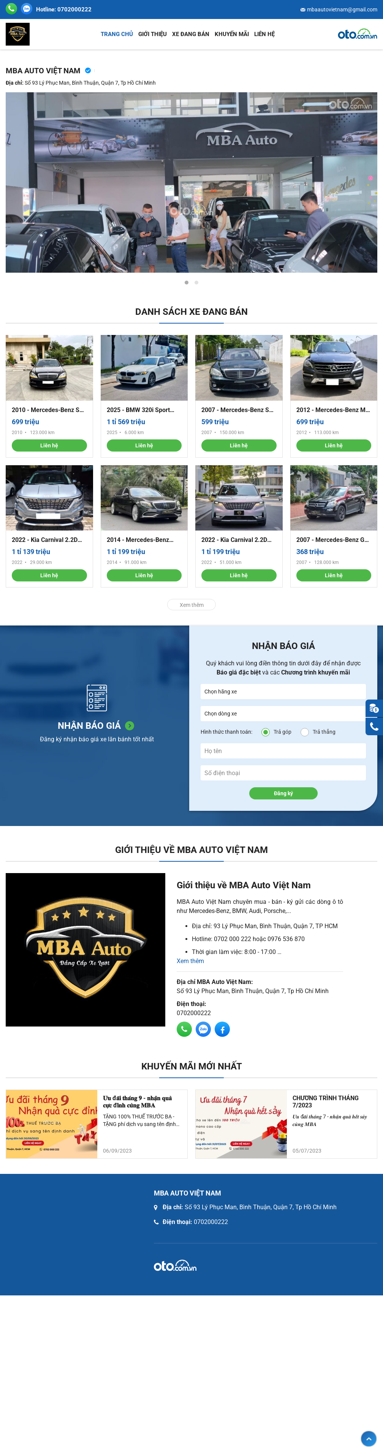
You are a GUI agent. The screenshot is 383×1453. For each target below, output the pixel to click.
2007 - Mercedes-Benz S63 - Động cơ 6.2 (238, 410)
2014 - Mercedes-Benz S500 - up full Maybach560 (143, 540)
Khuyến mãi (232, 34)
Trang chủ (117, 34)
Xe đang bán (190, 34)
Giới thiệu (152, 34)
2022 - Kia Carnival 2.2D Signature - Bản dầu (234, 540)
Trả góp (282, 732)
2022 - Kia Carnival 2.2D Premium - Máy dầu (45, 540)
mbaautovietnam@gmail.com (342, 9)
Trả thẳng (324, 732)
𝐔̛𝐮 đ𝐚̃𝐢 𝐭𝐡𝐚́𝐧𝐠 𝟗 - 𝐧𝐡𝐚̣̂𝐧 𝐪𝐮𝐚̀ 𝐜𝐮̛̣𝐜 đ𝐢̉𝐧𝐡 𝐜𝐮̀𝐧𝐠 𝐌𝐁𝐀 (137, 1101)
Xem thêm (192, 605)
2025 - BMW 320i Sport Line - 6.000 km (138, 410)
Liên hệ (264, 34)
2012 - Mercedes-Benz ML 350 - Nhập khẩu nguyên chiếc (332, 410)
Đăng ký (283, 793)
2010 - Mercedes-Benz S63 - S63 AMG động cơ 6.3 (49, 410)
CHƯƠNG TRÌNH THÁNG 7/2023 (326, 1101)
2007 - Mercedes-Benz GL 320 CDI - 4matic (332, 540)
